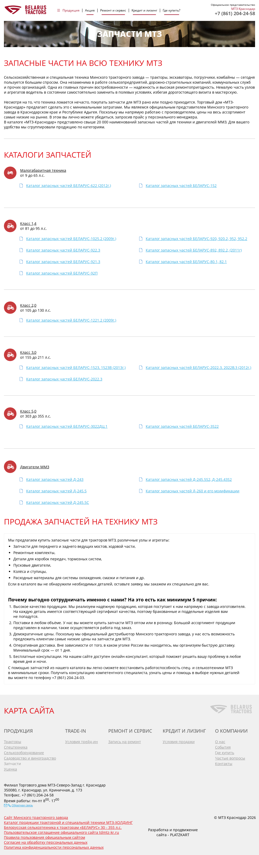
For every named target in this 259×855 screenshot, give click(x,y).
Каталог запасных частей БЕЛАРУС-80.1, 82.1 (186, 261)
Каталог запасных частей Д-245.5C (57, 502)
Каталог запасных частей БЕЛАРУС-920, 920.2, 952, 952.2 (196, 238)
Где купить (224, 752)
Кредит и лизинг (144, 10)
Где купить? (171, 10)
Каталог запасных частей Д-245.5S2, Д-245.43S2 (189, 479)
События (223, 747)
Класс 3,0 (28, 352)
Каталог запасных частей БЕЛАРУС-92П (62, 273)
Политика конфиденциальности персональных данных (54, 847)
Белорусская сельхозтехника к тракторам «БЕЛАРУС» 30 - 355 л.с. (63, 827)
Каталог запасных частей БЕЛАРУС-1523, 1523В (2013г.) (76, 367)
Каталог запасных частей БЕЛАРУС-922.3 (63, 250)
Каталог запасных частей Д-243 (54, 479)
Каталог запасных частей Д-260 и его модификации (192, 490)
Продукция (71, 10)
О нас (220, 741)
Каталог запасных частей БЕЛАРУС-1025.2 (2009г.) (71, 238)
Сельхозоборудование (24, 752)
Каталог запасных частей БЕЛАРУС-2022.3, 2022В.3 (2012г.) (198, 367)
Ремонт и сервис (113, 10)
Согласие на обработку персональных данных (45, 842)
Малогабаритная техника (43, 170)
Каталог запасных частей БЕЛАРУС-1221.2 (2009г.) (71, 320)
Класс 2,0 (28, 305)
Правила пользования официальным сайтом (44, 837)
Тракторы (12, 741)
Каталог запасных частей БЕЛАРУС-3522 (182, 426)
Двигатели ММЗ (34, 466)
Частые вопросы (230, 758)
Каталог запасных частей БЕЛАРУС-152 (181, 185)
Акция (90, 10)
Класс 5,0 (28, 411)
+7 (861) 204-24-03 (68, 677)
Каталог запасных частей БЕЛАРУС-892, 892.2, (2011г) (194, 250)
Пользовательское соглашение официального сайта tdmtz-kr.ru (61, 832)
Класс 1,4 (28, 223)
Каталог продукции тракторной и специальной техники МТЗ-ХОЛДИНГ (68, 822)
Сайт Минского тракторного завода (36, 817)
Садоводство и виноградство (30, 758)
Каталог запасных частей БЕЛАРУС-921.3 (63, 261)
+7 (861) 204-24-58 (235, 13)
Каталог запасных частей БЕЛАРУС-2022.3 (64, 379)
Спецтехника (15, 747)
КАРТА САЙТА (29, 710)
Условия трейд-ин (81, 741)
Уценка (10, 769)
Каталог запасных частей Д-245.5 (56, 490)
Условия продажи (179, 741)
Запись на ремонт (124, 741)
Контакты (223, 763)
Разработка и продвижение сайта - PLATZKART (173, 832)
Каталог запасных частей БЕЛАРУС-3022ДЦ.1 (67, 426)
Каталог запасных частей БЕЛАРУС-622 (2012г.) (68, 185)
